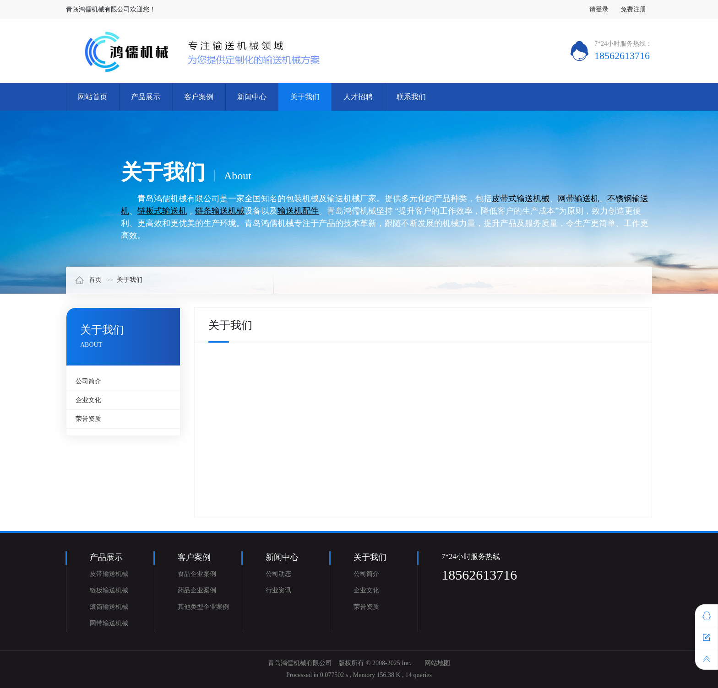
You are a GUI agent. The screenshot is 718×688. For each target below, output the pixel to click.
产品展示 (145, 97)
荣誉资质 (88, 418)
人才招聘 (358, 97)
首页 (88, 279)
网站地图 (437, 663)
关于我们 (305, 97)
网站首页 (92, 97)
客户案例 (198, 97)
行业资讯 (278, 590)
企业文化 (88, 400)
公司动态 (278, 573)
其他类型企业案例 (203, 606)
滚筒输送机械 (109, 606)
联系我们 (411, 97)
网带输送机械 (109, 623)
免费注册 (633, 9)
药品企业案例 (197, 590)
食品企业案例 (197, 573)
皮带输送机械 (109, 573)
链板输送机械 (109, 590)
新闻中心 (252, 97)
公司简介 (88, 381)
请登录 (599, 9)
